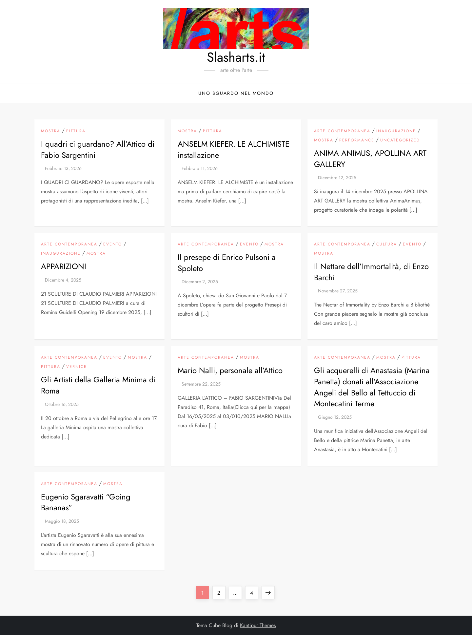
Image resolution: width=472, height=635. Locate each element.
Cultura (386, 244)
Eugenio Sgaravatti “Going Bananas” (85, 502)
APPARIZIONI (63, 266)
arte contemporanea (342, 131)
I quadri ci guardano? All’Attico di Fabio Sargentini (97, 149)
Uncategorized (400, 140)
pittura (76, 131)
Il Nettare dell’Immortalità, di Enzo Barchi (371, 272)
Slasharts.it (236, 57)
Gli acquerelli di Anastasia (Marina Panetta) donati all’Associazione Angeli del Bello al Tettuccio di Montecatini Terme (372, 387)
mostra (50, 131)
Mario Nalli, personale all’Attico (230, 370)
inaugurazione (396, 131)
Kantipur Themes (258, 625)
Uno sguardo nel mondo (236, 93)
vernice (76, 367)
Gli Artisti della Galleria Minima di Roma (98, 385)
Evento (112, 244)
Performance (356, 140)
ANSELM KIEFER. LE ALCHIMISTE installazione (233, 149)
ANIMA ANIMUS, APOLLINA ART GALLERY (370, 158)
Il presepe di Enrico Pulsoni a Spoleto (227, 262)
